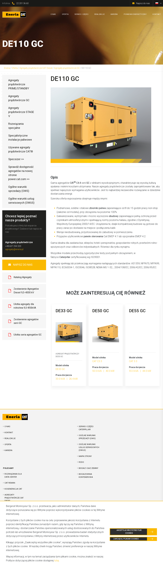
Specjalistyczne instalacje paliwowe (20, 137)
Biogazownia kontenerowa (86, 475)
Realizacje (10, 438)
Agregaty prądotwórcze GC (67, 68)
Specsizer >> (16, 159)
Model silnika (62, 365)
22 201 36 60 (22, 3)
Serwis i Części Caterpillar (86, 428)
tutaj (56, 560)
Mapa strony (85, 456)
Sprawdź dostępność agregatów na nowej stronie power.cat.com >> (21, 173)
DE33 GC (64, 310)
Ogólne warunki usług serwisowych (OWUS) (21, 200)
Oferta (15, 68)
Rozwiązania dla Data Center (13, 475)
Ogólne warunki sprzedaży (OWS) (18, 188)
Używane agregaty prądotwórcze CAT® (20, 149)
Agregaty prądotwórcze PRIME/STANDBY (18, 84)
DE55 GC (137, 310)
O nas (7, 426)
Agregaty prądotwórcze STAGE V (21, 112)
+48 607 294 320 (13, 246)
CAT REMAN (10, 483)
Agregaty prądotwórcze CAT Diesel (35, 68)
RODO (81, 462)
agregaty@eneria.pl (14, 249)
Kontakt (9, 432)
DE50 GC (100, 310)
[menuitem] (156, 3)
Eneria (7, 68)
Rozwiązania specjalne (16, 125)
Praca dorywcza (64, 375)
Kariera (8, 450)
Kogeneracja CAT (13, 489)
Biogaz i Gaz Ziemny (88, 468)
